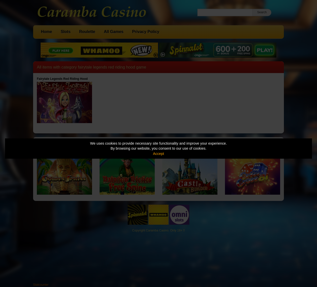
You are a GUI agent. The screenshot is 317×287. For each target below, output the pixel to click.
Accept (158, 154)
